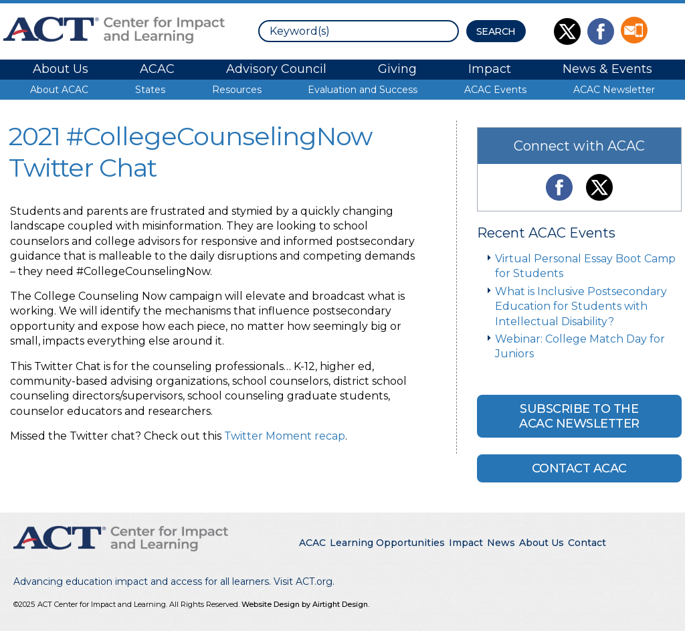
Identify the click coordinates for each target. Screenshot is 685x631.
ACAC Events (495, 90)
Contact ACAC (579, 468)
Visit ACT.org (303, 581)
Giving (397, 69)
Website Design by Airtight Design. (305, 604)
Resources (237, 90)
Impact (489, 69)
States (150, 90)
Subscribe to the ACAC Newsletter (579, 416)
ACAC (157, 69)
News (501, 543)
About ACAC (59, 90)
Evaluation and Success (362, 90)
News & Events (607, 69)
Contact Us (634, 30)
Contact (587, 543)
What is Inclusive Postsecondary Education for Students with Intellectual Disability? (581, 306)
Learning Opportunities (387, 543)
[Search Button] (496, 31)
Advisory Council (276, 69)
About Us (60, 69)
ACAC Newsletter (614, 90)
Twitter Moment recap (284, 436)
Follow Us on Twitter (567, 31)
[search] (358, 31)
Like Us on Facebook (600, 31)
